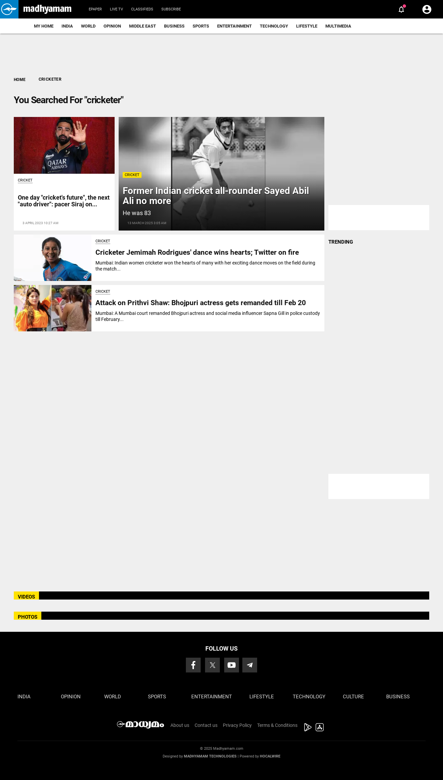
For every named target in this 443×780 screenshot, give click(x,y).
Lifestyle (306, 26)
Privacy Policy (237, 725)
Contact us (206, 725)
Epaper (95, 9)
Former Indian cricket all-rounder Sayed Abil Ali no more (216, 196)
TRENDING (340, 242)
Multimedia (338, 26)
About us (179, 725)
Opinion (112, 26)
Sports (201, 26)
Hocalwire (270, 756)
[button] (9, 9)
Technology (274, 26)
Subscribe (171, 9)
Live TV (116, 9)
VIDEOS (26, 597)
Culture (353, 697)
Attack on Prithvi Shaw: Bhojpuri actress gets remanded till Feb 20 (200, 303)
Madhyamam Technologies (210, 756)
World (88, 26)
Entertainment (234, 26)
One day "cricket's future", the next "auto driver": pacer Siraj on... (64, 201)
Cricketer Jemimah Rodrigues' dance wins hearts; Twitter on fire (197, 252)
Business (174, 26)
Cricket (132, 175)
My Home (43, 26)
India (67, 26)
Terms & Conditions (277, 725)
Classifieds (142, 9)
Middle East (142, 26)
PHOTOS (27, 617)
